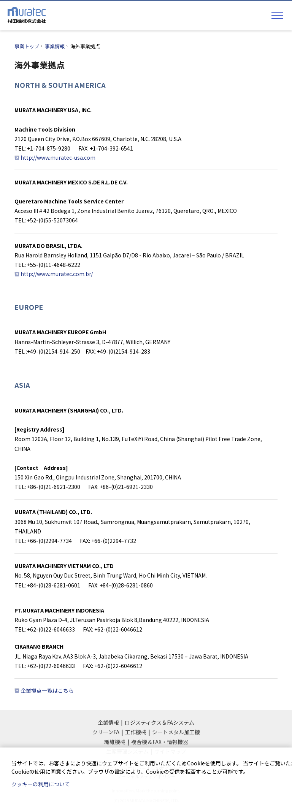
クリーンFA (105, 732)
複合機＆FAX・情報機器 (159, 742)
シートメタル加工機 (176, 732)
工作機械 (135, 732)
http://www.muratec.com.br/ (57, 274)
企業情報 (108, 722)
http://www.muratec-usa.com (58, 157)
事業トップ (26, 46)
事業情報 (55, 46)
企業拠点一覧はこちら (47, 690)
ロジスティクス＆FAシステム (159, 722)
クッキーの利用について (40, 784)
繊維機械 (114, 742)
